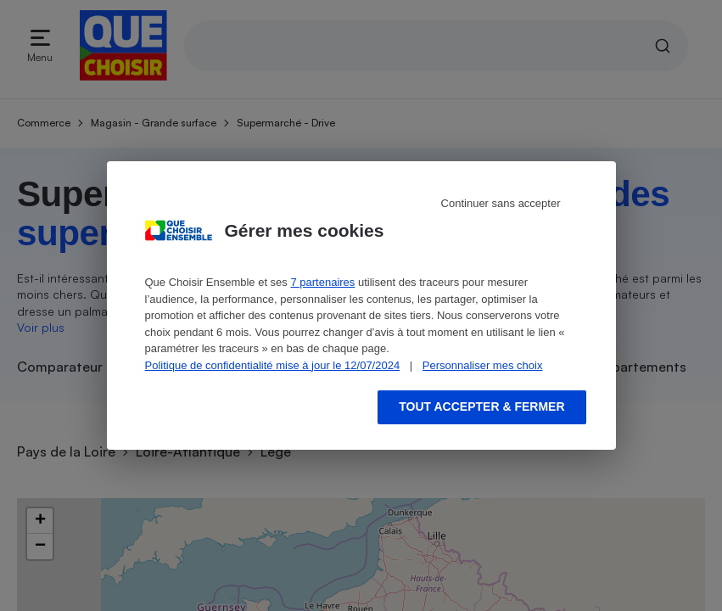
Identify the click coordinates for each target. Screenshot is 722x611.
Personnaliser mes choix (483, 365)
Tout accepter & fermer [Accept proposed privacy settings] (481, 406)
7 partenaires (322, 282)
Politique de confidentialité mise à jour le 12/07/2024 (272, 365)
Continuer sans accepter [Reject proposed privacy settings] (501, 203)
